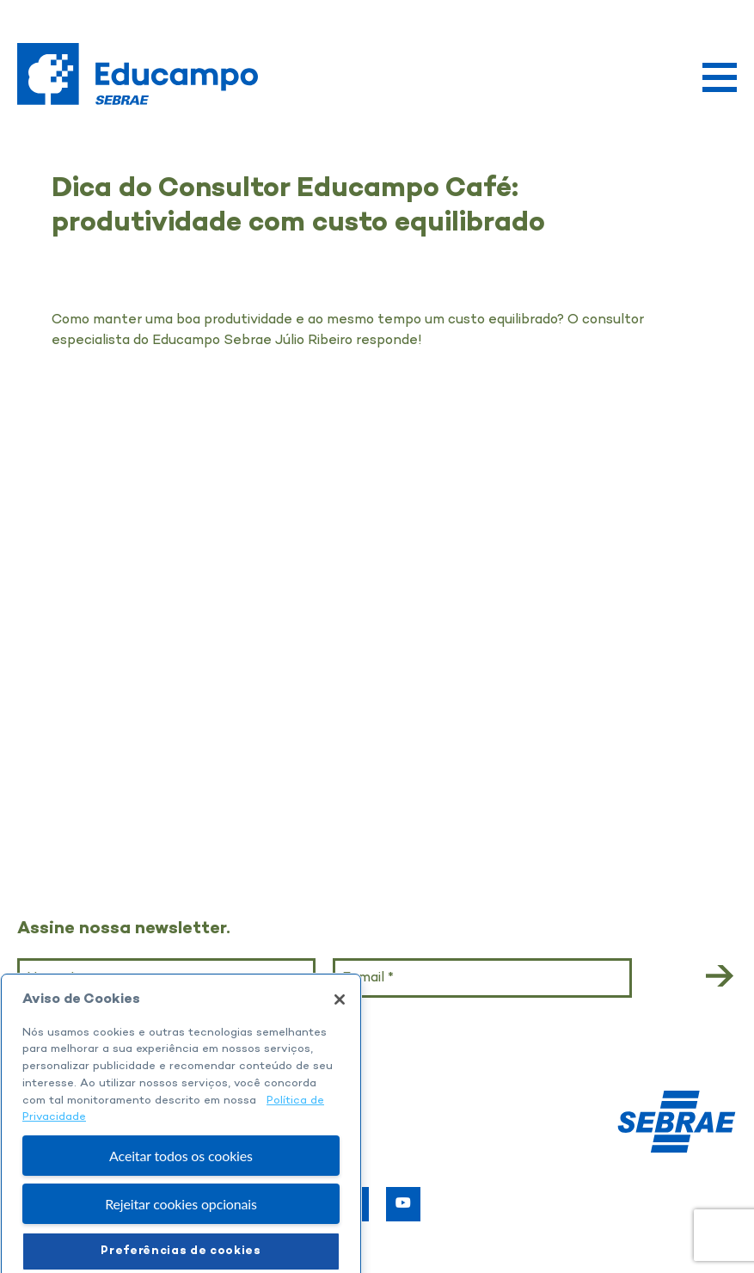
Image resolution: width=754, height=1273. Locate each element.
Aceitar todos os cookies (181, 1173)
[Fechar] (340, 1017)
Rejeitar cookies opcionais (181, 1223)
